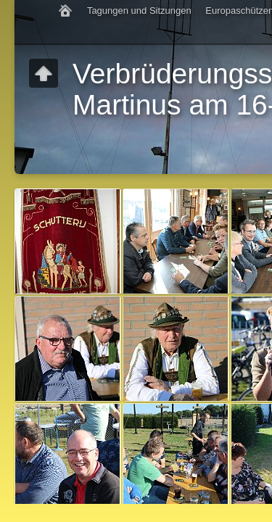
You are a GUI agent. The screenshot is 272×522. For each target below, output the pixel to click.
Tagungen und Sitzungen (139, 10)
